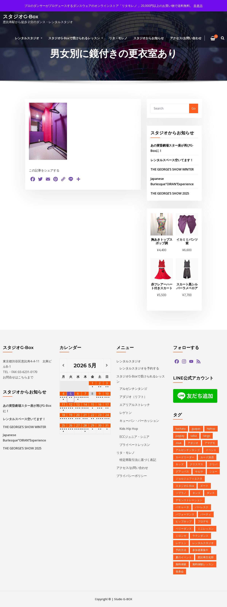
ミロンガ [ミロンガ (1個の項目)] (181, 535)
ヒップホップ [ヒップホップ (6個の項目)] (184, 521)
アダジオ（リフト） (133, 397)
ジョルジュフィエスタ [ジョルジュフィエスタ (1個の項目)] (189, 478)
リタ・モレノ (118, 38)
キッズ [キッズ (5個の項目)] (180, 464)
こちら (22, 377)
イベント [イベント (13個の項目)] (211, 450)
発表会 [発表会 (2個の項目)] (180, 571)
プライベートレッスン (134, 445)
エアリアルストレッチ (134, 405)
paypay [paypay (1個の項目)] (180, 435)
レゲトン (125, 413)
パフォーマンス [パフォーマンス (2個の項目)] (185, 514)
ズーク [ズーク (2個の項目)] (204, 486)
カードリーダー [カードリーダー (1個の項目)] (185, 457)
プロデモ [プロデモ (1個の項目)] (203, 521)
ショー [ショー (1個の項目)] (213, 471)
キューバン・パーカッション (139, 421)
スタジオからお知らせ (148, 38)
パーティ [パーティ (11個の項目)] (205, 514)
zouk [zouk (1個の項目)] (179, 443)
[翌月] (106, 365)
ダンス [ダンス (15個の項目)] (211, 493)
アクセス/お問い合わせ (186, 38)
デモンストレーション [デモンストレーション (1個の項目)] (189, 500)
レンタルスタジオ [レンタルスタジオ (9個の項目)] (203, 543)
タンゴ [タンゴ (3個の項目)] (196, 493)
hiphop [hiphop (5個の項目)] (211, 428)
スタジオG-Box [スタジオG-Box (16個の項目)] (185, 486)
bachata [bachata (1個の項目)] (181, 428)
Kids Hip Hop (128, 429)
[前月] (63, 365)
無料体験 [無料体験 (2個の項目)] (181, 564)
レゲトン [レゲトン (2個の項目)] (181, 543)
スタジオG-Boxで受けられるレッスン (75, 38)
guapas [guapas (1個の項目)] (196, 428)
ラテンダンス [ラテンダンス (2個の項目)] (200, 535)
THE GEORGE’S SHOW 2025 (170, 193)
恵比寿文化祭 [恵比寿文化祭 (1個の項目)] (206, 557)
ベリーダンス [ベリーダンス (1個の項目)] (184, 528)
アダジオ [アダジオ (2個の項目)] (193, 443)
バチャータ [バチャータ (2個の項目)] (182, 507)
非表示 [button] (198, 6)
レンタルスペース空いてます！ (172, 160)
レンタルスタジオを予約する (139, 368)
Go (194, 108)
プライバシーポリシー (131, 476)
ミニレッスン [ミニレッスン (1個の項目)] (206, 528)
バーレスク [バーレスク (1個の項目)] (201, 507)
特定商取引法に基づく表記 (137, 460)
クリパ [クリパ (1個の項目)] (213, 464)
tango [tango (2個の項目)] (206, 435)
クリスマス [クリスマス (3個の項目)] (196, 464)
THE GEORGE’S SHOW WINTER (172, 169)
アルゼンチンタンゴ (133, 389)
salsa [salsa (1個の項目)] (193, 435)
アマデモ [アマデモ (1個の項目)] (210, 443)
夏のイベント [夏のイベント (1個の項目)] (184, 557)
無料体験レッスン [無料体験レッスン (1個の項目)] (203, 564)
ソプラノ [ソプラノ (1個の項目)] (181, 493)
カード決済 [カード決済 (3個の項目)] (207, 457)
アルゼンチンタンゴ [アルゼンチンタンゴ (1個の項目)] (188, 450)
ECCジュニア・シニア (134, 437)
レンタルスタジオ (28, 38)
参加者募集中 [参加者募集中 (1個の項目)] (200, 550)
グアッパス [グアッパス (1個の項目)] (182, 471)
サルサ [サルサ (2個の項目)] (199, 471)
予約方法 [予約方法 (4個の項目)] (181, 550)
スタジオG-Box (20, 16)
